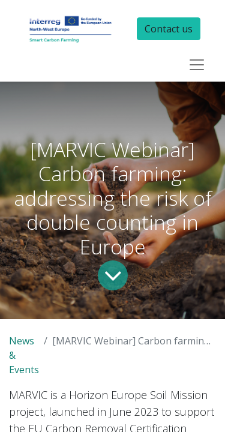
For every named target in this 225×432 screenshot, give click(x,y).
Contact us (169, 28)
